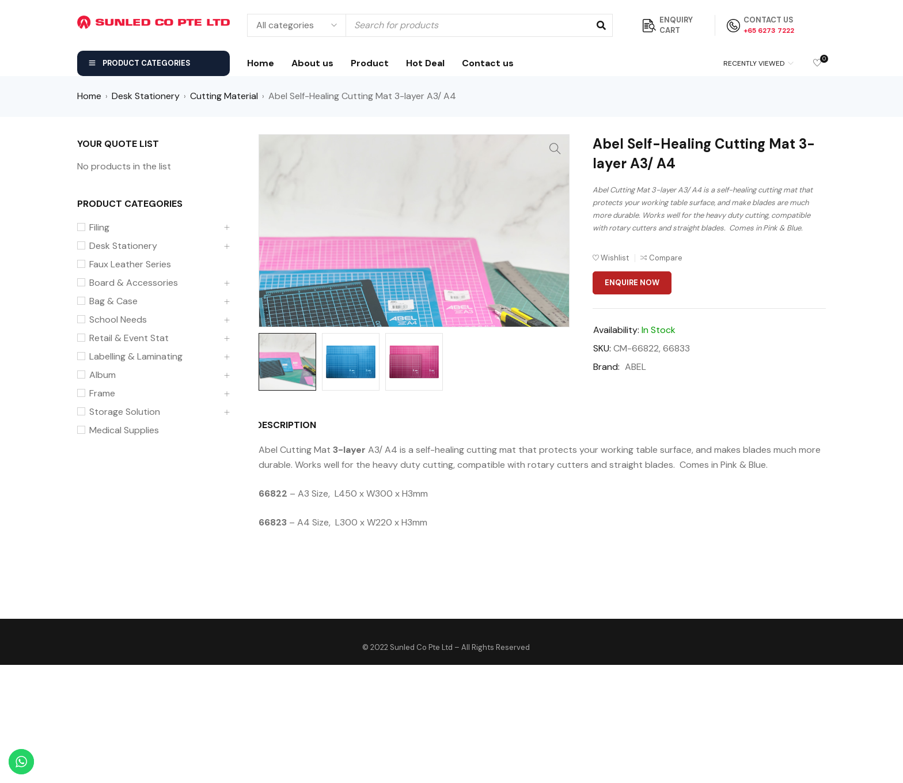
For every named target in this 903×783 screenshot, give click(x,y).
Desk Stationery (146, 96)
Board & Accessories (133, 283)
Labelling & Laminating (136, 356)
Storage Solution (124, 412)
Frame (102, 393)
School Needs (118, 320)
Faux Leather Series (130, 264)
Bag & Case (113, 301)
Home (89, 96)
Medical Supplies (124, 430)
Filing (99, 227)
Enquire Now (632, 283)
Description (289, 543)
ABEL (635, 367)
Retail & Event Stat (129, 338)
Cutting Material (224, 96)
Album (102, 375)
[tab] (282, 543)
